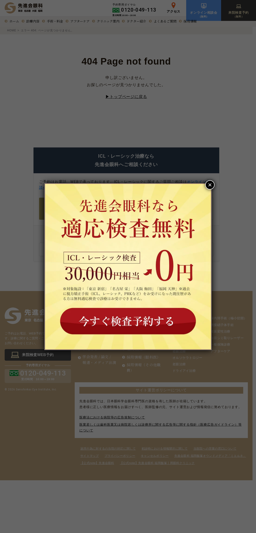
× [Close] (210, 185)
